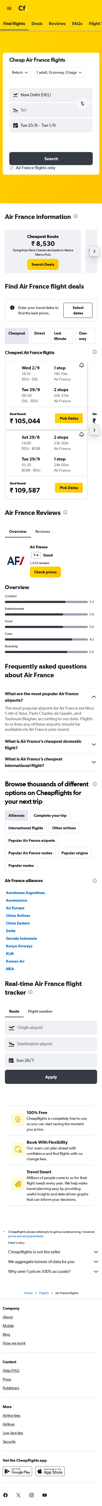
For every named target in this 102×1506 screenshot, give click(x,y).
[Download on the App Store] (50, 1471)
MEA (10, 969)
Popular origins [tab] (74, 853)
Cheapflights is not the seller (53, 1252)
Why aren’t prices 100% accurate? (53, 1271)
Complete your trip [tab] (50, 815)
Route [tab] (14, 1011)
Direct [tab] (39, 333)
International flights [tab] (25, 828)
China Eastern (18, 923)
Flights (44, 1293)
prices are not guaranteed (25, 1236)
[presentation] (75, 216)
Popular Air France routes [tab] (30, 853)
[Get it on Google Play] (17, 1471)
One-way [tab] (83, 336)
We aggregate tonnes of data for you (53, 1261)
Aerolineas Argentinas (25, 892)
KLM (10, 953)
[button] (9, 8)
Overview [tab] (18, 531)
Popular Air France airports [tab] (31, 840)
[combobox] (20, 72)
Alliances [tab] (16, 815)
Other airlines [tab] (64, 828)
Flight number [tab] (40, 1011)
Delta (11, 931)
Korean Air (15, 961)
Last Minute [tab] (60, 336)
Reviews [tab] (42, 531)
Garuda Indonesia (21, 938)
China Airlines (18, 915)
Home (28, 1293)
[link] (42, 264)
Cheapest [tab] (16, 333)
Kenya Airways (19, 946)
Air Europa (15, 908)
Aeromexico (16, 900)
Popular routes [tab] (21, 865)
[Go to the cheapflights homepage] (38, 8)
